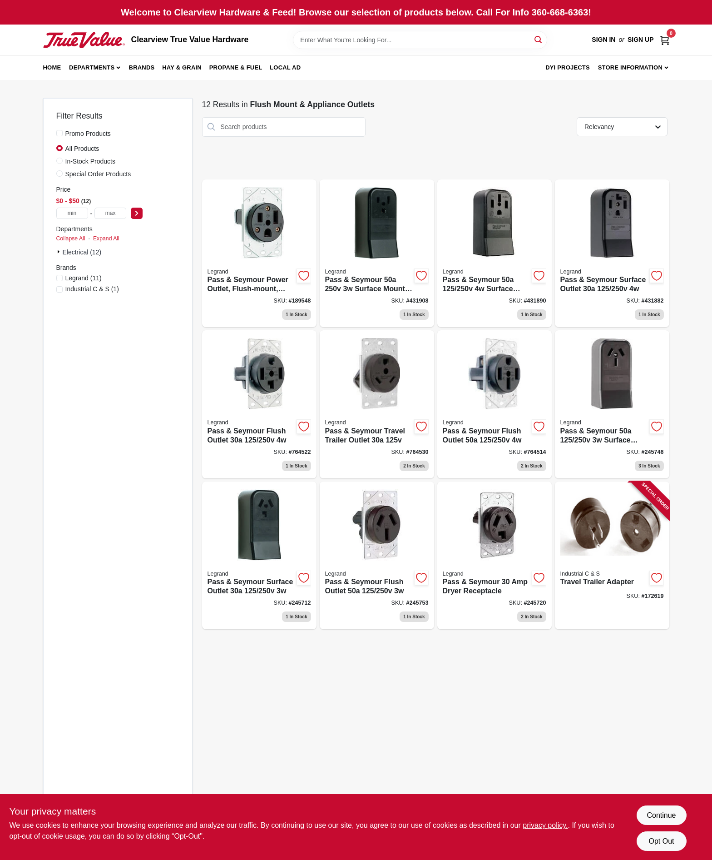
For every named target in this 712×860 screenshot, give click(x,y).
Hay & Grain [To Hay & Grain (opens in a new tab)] (182, 67)
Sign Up (641, 39)
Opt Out (661, 841)
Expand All (106, 238)
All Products (82, 148)
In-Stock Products (90, 161)
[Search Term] (420, 40)
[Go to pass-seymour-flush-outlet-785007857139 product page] (259, 404)
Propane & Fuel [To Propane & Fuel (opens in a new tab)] (235, 67)
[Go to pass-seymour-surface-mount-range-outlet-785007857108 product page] (612, 404)
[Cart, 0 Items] (664, 40)
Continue (661, 815)
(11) (83, 278)
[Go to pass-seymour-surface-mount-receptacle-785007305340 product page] (377, 253)
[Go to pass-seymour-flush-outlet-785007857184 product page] (494, 404)
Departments (91, 67)
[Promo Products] (59, 133)
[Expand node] (59, 252)
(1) (92, 289)
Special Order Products (98, 174)
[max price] (110, 213)
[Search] (538, 39)
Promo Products (88, 133)
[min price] (72, 213)
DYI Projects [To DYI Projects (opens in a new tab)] (567, 67)
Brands (142, 67)
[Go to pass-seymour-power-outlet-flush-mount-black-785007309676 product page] (259, 253)
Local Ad (285, 67)
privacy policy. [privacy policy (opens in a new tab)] (545, 825)
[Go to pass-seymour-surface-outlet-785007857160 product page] (259, 556)
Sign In (603, 39)
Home (52, 67)
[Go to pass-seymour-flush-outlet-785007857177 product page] (377, 556)
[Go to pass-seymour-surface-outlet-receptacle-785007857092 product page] (494, 253)
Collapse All (70, 238)
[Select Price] (137, 213)
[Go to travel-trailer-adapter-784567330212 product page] (612, 556)
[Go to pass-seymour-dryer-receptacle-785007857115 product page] (494, 556)
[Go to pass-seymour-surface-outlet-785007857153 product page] (612, 253)
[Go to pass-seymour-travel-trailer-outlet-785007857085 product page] (377, 404)
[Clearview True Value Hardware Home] (84, 40)
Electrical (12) (82, 252)
